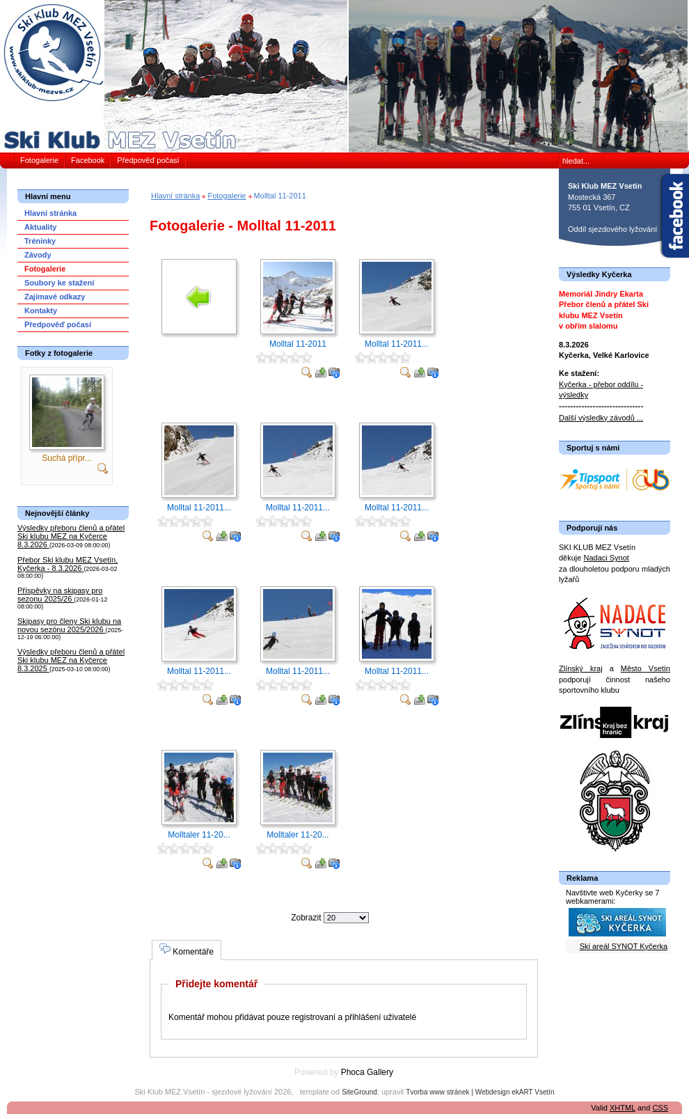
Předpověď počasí (148, 160)
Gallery (380, 1072)
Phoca (353, 1072)
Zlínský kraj (581, 668)
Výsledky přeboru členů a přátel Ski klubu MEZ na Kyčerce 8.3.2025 (71, 660)
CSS (660, 1108)
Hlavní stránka (175, 195)
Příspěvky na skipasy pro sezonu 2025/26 (59, 594)
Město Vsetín (645, 668)
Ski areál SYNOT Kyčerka (623, 946)
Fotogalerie (39, 160)
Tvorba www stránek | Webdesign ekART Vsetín (480, 1092)
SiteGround (359, 1092)
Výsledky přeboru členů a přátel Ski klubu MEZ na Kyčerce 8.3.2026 (71, 536)
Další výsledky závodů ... (601, 418)
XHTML (622, 1108)
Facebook (87, 160)
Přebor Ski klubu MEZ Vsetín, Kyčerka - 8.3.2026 (67, 564)
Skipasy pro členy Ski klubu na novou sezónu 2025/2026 (69, 625)
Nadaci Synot (605, 558)
